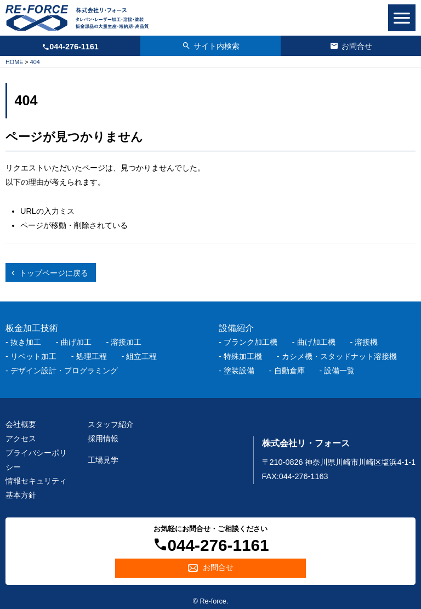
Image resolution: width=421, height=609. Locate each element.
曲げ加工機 (316, 342)
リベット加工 (33, 356)
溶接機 (366, 342)
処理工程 (91, 356)
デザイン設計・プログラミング (64, 370)
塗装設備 (239, 370)
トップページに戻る (53, 273)
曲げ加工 (76, 342)
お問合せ (357, 46)
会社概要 (20, 424)
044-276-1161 (74, 46)
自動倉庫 (289, 370)
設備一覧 (339, 370)
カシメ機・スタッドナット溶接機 (339, 356)
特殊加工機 (243, 356)
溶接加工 (126, 342)
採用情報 (103, 438)
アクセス (20, 438)
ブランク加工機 (250, 342)
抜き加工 (25, 342)
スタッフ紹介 (111, 424)
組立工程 (141, 356)
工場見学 (103, 460)
